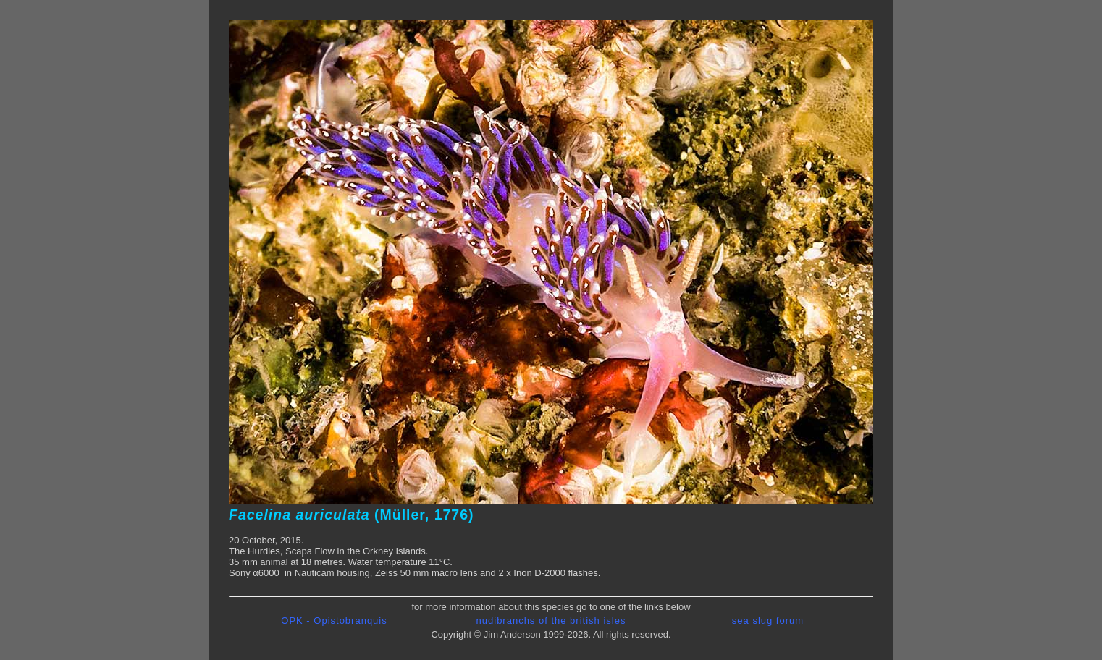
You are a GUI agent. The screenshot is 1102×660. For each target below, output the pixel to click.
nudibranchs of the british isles (551, 620)
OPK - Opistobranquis (334, 620)
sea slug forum (768, 620)
